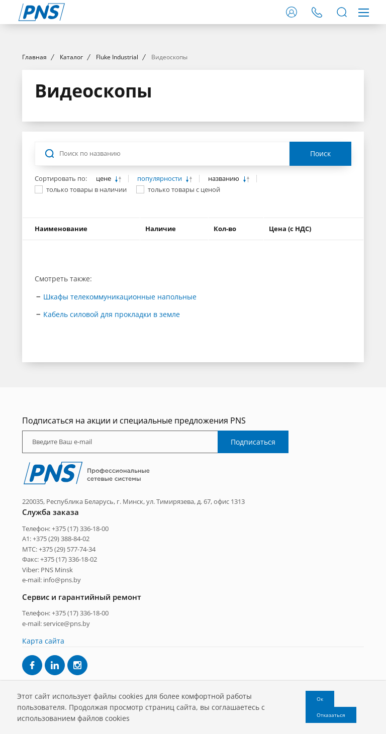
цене (104, 270)
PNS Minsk (57, 660)
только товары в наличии (86, 280)
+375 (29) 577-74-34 (67, 640)
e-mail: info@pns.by (51, 670)
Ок (320, 698)
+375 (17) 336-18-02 (68, 650)
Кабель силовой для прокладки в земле (111, 405)
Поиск (320, 245)
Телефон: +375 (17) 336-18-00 (65, 619)
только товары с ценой (184, 280)
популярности (160, 270)
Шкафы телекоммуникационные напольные (120, 387)
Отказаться (331, 714)
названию (224, 270)
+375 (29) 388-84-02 (61, 630)
